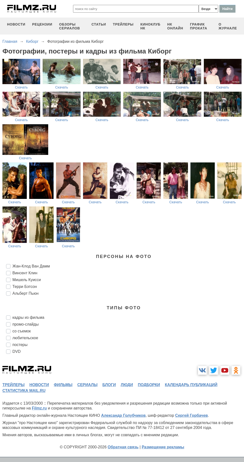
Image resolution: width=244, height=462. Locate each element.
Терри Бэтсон (24, 286)
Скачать (21, 87)
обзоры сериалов (69, 26)
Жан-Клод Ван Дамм (31, 266)
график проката (198, 26)
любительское (25, 338)
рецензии (42, 24)
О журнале (227, 26)
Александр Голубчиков (123, 415)
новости (16, 24)
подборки (149, 385)
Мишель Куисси (26, 280)
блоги (109, 385)
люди (127, 385)
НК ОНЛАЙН (175, 26)
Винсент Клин (24, 273)
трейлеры (123, 24)
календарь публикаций (191, 385)
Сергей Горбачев (191, 415)
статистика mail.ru (24, 391)
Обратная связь (123, 447)
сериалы (87, 385)
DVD (16, 351)
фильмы (63, 385)
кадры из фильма (28, 317)
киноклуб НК (150, 26)
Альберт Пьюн (25, 293)
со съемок (21, 331)
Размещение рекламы (163, 447)
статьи (99, 24)
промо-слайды (25, 324)
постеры (20, 345)
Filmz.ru (39, 408)
